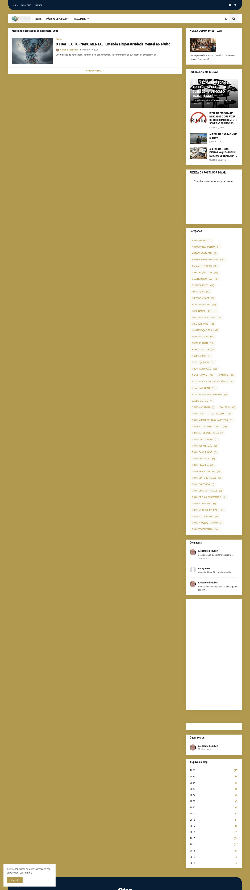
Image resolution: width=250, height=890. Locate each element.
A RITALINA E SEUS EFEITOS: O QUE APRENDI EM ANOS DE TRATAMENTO (223, 152)
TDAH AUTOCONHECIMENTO (209, 426)
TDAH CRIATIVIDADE (205, 439)
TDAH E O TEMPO (203, 484)
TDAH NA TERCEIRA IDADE (207, 509)
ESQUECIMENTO (203, 285)
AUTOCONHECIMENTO (205, 246)
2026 (214, 770)
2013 (214, 851)
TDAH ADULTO (220, 413)
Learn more (26, 872)
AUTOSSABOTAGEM (204, 253)
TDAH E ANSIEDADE (204, 452)
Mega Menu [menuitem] (80, 19)
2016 (214, 832)
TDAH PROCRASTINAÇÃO (207, 522)
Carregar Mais (95, 70)
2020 (214, 807)
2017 (214, 826)
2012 (214, 857)
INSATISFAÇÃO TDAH (205, 330)
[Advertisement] (214, 655)
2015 (214, 838)
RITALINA (226, 375)
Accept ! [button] (14, 880)
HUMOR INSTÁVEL (204, 304)
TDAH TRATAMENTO (205, 529)
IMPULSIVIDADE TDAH (206, 317)
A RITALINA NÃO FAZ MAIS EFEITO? (223, 136)
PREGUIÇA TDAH (202, 362)
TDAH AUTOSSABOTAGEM (207, 432)
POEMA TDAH (201, 355)
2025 (214, 776)
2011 (214, 863)
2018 (214, 820)
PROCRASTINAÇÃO (204, 368)
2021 (214, 801)
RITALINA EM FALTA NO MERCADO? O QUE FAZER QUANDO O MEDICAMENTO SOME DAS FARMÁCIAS (223, 118)
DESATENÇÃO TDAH (205, 272)
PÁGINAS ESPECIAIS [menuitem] (56, 19)
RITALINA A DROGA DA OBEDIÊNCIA (212, 381)
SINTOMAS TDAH (203, 407)
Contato (38, 5)
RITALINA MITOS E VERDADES (209, 394)
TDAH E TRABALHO (204, 503)
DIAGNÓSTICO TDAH (205, 278)
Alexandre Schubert (208, 746)
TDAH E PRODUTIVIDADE (207, 490)
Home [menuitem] (38, 19)
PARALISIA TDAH (203, 349)
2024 (214, 783)
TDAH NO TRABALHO (205, 516)
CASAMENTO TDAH (204, 266)
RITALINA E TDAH (203, 388)
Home (15, 5)
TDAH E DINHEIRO (203, 458)
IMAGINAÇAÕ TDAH (204, 310)
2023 (214, 789)
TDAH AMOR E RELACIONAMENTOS (212, 420)
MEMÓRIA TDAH (203, 336)
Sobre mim (26, 5)
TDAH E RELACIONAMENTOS (209, 497)
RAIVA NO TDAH (202, 375)
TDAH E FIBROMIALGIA (206, 471)
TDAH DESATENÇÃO (204, 445)
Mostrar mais (204, 749)
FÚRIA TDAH (201, 291)
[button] (225, 18)
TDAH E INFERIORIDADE (206, 477)
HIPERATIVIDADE (203, 298)
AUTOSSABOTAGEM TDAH (208, 259)
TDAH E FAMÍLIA (202, 465)
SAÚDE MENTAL (202, 400)
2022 (214, 795)
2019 (214, 813)
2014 (214, 844)
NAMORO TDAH (203, 343)
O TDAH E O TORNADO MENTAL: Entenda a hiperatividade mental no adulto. (113, 44)
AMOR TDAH (201, 240)
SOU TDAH (227, 407)
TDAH (198, 413)
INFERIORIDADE (203, 323)
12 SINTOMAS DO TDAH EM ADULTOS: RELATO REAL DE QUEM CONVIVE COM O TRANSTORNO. (211, 89)
